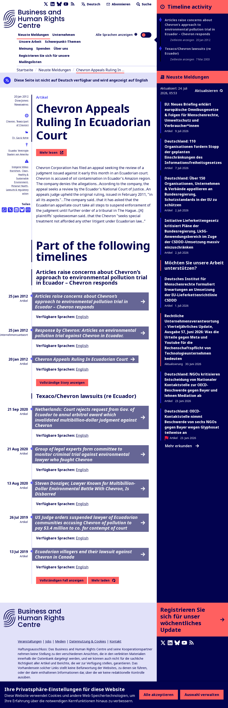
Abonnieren (118, 4)
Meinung (26, 48)
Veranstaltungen (30, 641)
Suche (143, 4)
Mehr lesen (51, 152)
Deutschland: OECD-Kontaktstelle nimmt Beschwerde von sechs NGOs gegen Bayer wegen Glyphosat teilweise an (192, 422)
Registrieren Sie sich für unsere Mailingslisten (44, 58)
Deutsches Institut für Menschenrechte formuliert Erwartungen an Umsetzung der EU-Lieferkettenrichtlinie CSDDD (191, 289)
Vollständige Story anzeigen (62, 382)
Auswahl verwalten (202, 694)
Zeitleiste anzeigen (182, 40)
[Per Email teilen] (28, 209)
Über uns (61, 48)
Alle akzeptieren (158, 694)
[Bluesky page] (59, 4)
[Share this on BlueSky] (22, 209)
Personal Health (19, 186)
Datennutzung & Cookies (87, 641)
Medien (60, 641)
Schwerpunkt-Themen (63, 41)
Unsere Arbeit (30, 41)
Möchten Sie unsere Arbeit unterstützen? (194, 265)
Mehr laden (101, 580)
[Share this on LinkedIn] (16, 209)
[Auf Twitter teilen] (10, 209)
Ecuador (12, 150)
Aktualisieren (209, 90)
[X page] (46, 4)
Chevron (10, 121)
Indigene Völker (20, 167)
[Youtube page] (66, 4)
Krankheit (15, 170)
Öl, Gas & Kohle (20, 137)
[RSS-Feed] (72, 4)
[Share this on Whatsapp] (4, 209)
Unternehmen (63, 35)
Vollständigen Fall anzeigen (61, 580)
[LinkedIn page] (52, 4)
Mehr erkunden (182, 445)
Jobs (48, 641)
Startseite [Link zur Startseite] (25, 69)
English (82, 316)
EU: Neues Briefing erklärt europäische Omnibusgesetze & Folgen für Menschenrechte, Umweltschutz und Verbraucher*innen (192, 115)
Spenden (43, 48)
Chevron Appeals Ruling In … (100, 69)
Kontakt (115, 641)
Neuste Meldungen (33, 35)
